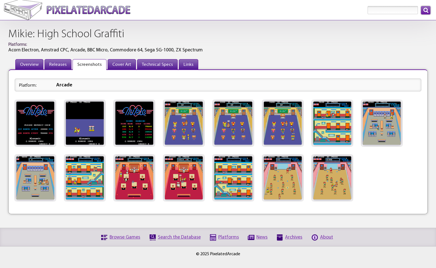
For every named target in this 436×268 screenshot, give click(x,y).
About (326, 237)
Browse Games (125, 237)
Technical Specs (157, 64)
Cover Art (121, 64)
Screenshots (89, 64)
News (261, 237)
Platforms (228, 237)
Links (189, 64)
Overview (29, 64)
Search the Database (179, 237)
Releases (58, 64)
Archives (293, 237)
